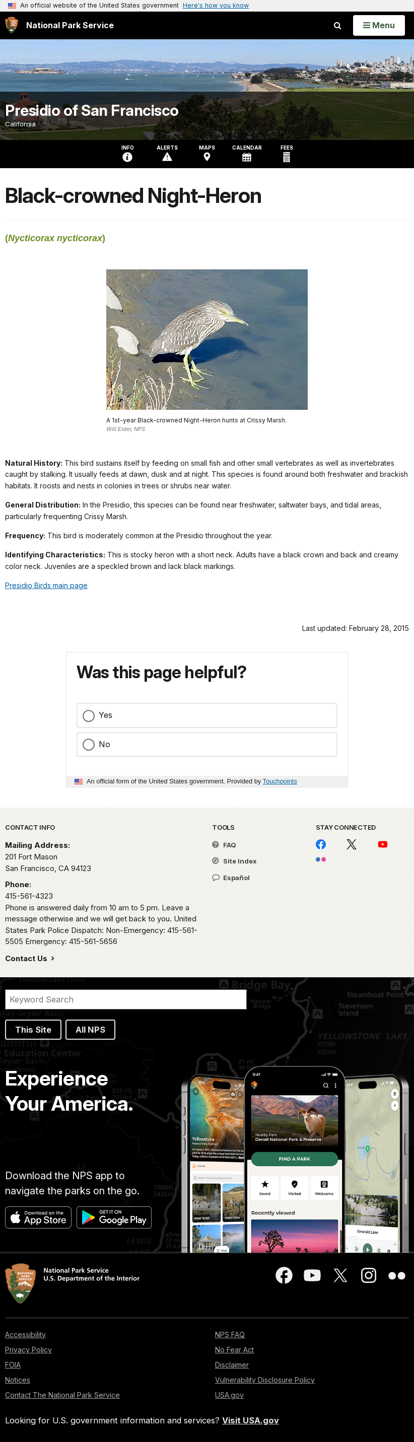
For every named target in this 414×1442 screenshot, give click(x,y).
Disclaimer (232, 1364)
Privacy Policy (28, 1349)
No (104, 744)
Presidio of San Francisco (92, 110)
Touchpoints (280, 781)
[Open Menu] (379, 25)
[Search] (126, 999)
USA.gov (229, 1395)
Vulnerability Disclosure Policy (265, 1380)
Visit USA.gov (250, 1420)
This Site (33, 1030)
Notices (17, 1380)
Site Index (234, 861)
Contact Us (27, 958)
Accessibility (25, 1334)
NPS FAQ (230, 1334)
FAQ (224, 845)
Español (231, 878)
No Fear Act (234, 1349)
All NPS (90, 1030)
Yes (105, 715)
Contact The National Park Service (62, 1395)
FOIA (13, 1364)
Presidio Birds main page (46, 585)
